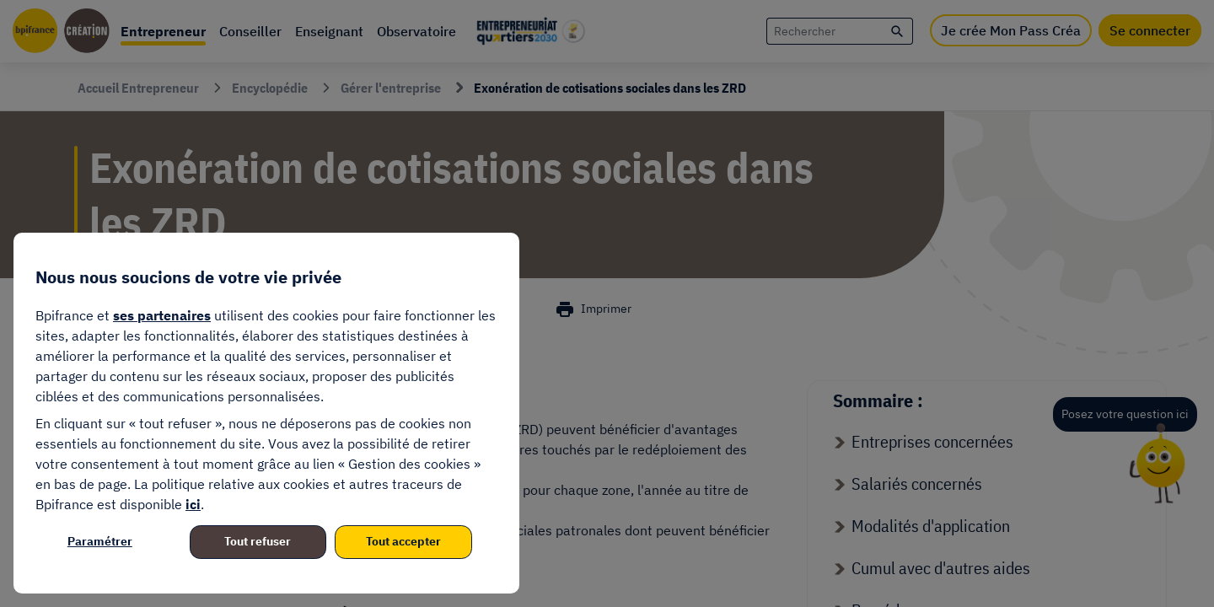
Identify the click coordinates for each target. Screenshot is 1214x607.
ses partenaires (162, 315)
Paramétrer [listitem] (99, 541)
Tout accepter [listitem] (403, 541)
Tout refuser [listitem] (257, 541)
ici (193, 504)
